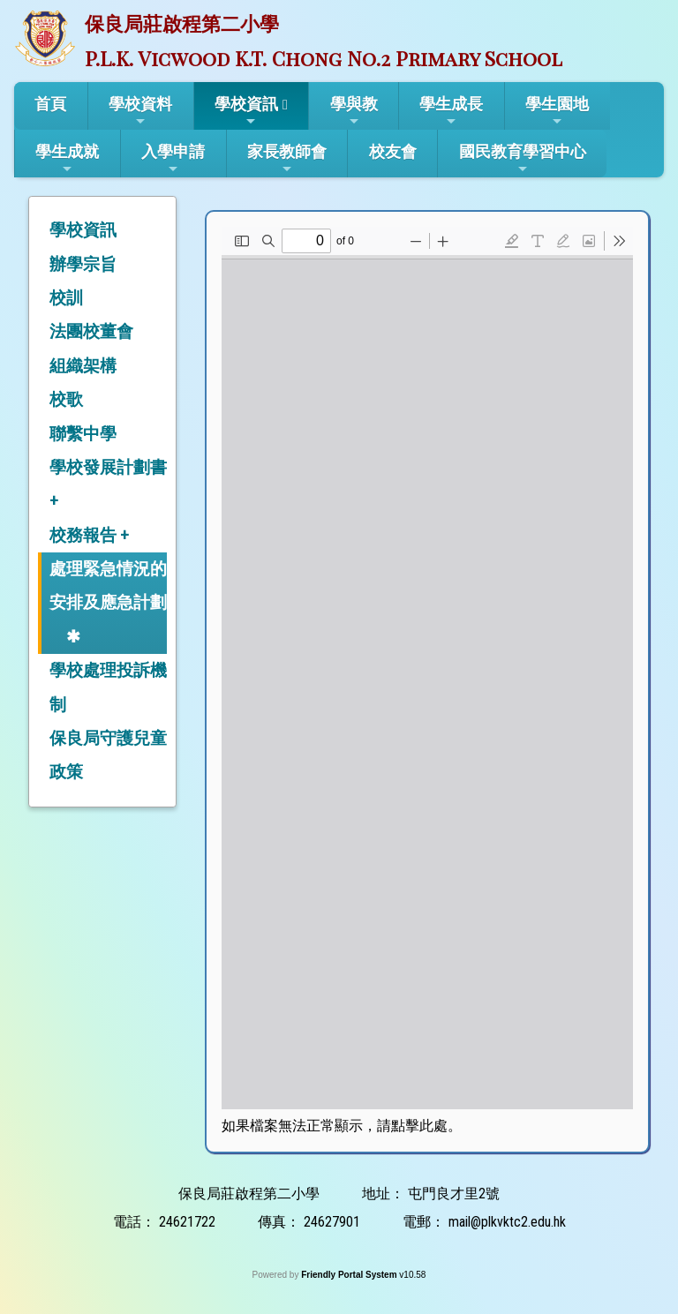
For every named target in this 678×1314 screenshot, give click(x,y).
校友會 (393, 151)
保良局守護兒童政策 (108, 755)
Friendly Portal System (350, 1275)
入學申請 (173, 159)
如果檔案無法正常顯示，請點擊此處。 (342, 1125)
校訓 (66, 298)
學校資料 (140, 111)
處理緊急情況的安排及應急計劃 (108, 585)
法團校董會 (91, 331)
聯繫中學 (83, 434)
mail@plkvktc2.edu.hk (507, 1221)
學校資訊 (246, 111)
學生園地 (557, 111)
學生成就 (67, 159)
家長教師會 (287, 159)
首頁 (50, 103)
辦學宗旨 (83, 264)
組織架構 (83, 366)
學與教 (354, 111)
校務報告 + (89, 535)
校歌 (66, 399)
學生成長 (451, 111)
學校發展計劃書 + (108, 484)
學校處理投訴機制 (108, 687)
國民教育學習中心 (522, 159)
